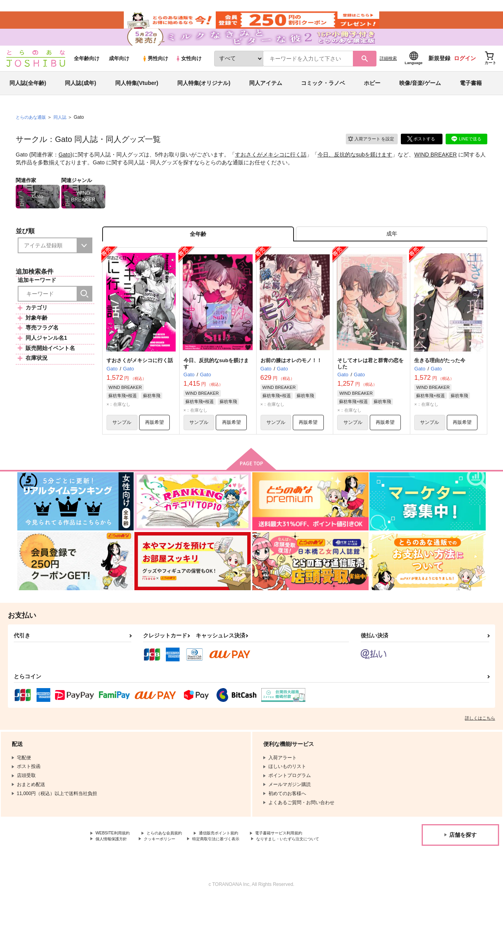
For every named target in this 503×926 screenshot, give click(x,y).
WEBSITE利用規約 (115, 853)
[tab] (391, 249)
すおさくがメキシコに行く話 (271, 167)
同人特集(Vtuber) (136, 96)
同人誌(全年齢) (27, 96)
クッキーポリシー (169, 859)
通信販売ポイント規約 (235, 853)
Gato (64, 167)
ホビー (372, 96)
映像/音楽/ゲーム (420, 96)
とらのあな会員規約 (173, 853)
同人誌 (63, 130)
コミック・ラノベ (323, 96)
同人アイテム (265, 96)
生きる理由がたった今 (439, 377)
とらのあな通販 (32, 130)
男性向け (155, 71)
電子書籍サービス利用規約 (304, 853)
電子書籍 (471, 96)
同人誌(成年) (80, 96)
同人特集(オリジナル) (203, 96)
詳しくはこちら (480, 737)
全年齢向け (86, 71)
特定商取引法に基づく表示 (233, 859)
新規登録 (439, 71)
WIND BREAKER (435, 167)
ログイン (465, 71)
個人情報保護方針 (114, 859)
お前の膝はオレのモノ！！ (291, 377)
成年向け (119, 71)
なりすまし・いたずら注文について (133, 866)
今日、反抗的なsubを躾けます (355, 167)
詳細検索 (388, 71)
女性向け (188, 71)
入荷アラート (368, 151)
